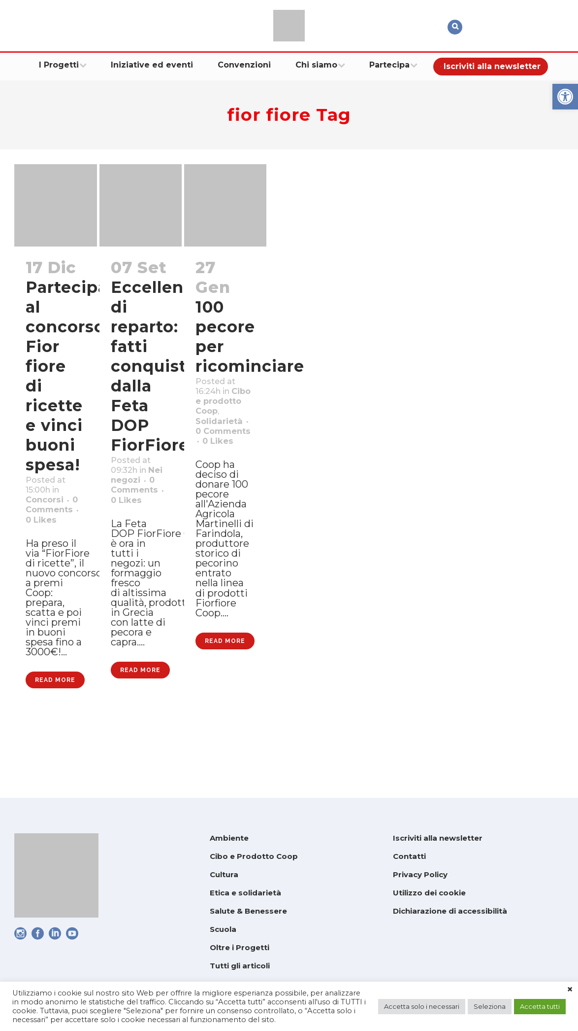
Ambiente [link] (229, 838)
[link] (565, 96)
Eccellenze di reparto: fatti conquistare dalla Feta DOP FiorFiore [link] (162, 366)
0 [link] (50, 545)
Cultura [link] (224, 874)
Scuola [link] (223, 929)
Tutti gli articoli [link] (240, 965)
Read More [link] (55, 742)
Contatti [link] (409, 856)
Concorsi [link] (48, 507)
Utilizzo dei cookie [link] (429, 892)
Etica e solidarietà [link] (245, 892)
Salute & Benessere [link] (248, 911)
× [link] (570, 989)
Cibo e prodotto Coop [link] (219, 421)
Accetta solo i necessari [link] (421, 1006)
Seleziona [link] (490, 1006)
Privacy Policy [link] (420, 874)
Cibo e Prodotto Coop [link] (254, 856)
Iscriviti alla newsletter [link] (437, 838)
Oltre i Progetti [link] (239, 947)
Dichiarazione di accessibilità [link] (450, 911)
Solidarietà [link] (223, 447)
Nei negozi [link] (138, 487)
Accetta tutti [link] (540, 1006)
